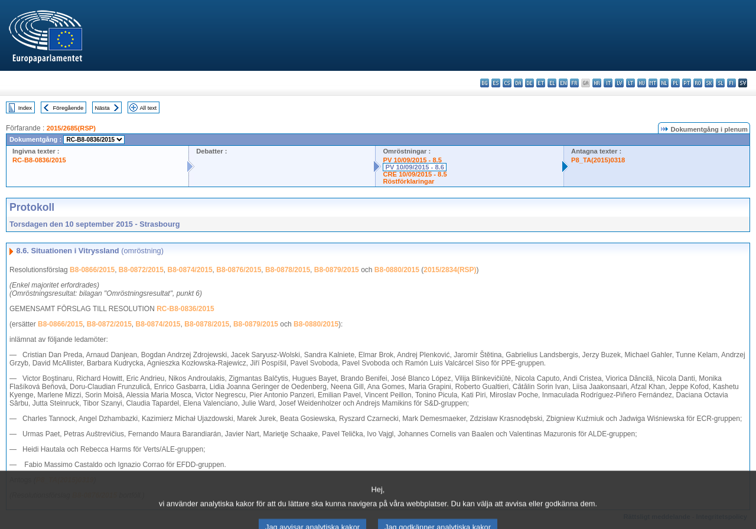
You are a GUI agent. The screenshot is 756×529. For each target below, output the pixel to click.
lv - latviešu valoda (619, 83)
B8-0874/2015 (190, 270)
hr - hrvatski (596, 83)
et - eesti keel (540, 83)
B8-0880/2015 (396, 270)
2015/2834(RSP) (449, 270)
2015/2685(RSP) (71, 128)
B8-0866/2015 (92, 270)
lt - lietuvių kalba (630, 83)
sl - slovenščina (720, 83)
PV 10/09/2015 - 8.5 (412, 160)
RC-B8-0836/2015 (39, 160)
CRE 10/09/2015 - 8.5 (415, 174)
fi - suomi (731, 83)
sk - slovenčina (709, 83)
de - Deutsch (529, 83)
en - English (563, 83)
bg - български (484, 83)
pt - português (686, 83)
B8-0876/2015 (238, 270)
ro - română (697, 83)
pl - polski (675, 83)
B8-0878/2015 (287, 270)
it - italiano (608, 83)
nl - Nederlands (664, 83)
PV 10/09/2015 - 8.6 (414, 167)
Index (25, 108)
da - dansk (518, 83)
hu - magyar (641, 83)
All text (148, 108)
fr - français (574, 83)
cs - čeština (507, 83)
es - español (495, 83)
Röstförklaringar (408, 181)
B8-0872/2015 (141, 270)
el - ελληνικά (552, 83)
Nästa (102, 108)
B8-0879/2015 (336, 270)
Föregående (68, 108)
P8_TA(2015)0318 (598, 160)
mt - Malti (653, 83)
